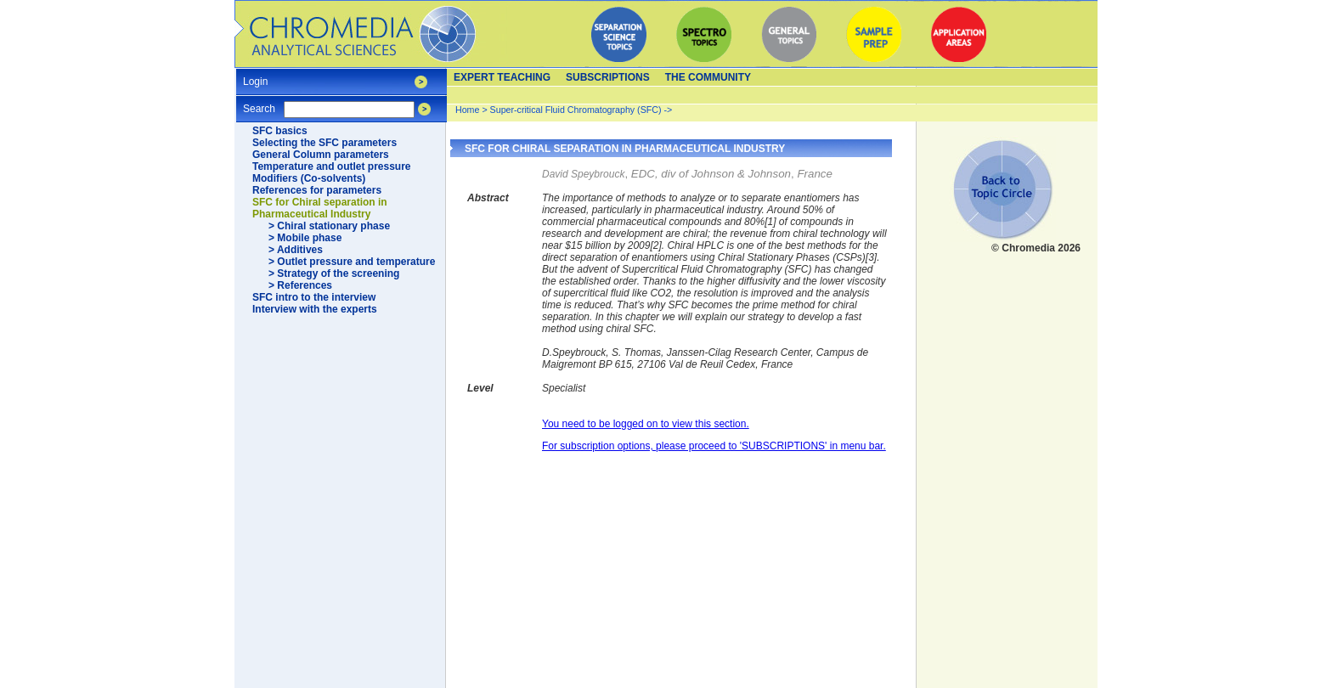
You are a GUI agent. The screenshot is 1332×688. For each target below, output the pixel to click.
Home (467, 109)
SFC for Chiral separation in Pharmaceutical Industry (319, 208)
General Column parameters (320, 155)
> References (300, 285)
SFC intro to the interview (313, 297)
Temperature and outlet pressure (331, 166)
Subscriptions (608, 77)
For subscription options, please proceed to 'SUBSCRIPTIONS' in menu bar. (714, 446)
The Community (708, 77)
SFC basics (280, 131)
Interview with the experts (314, 309)
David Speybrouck (583, 174)
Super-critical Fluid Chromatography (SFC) (576, 109)
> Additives (295, 250)
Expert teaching (502, 77)
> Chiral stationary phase (329, 226)
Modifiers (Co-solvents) (308, 178)
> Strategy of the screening (333, 273)
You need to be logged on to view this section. (645, 424)
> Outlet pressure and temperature (351, 262)
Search (259, 103)
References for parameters (316, 190)
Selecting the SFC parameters (324, 143)
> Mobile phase (304, 238)
